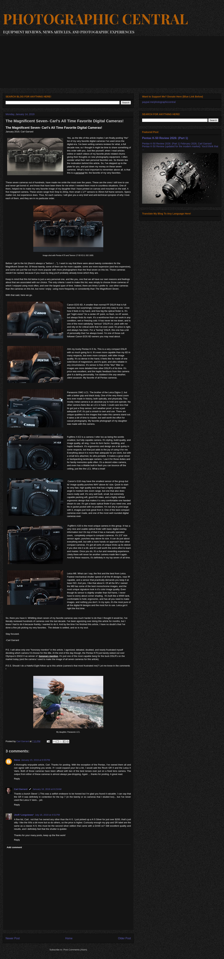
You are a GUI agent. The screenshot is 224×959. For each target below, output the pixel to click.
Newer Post (13, 938)
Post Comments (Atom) (75, 949)
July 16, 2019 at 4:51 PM (47, 815)
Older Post (124, 938)
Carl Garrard (20, 789)
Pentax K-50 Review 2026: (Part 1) (165, 138)
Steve (17, 760)
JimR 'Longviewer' (24, 815)
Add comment (14, 847)
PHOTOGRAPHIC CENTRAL (95, 18)
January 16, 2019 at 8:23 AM (47, 789)
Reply (17, 778)
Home (69, 938)
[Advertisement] (112, 62)
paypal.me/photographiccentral (159, 102)
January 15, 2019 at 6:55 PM (35, 760)
